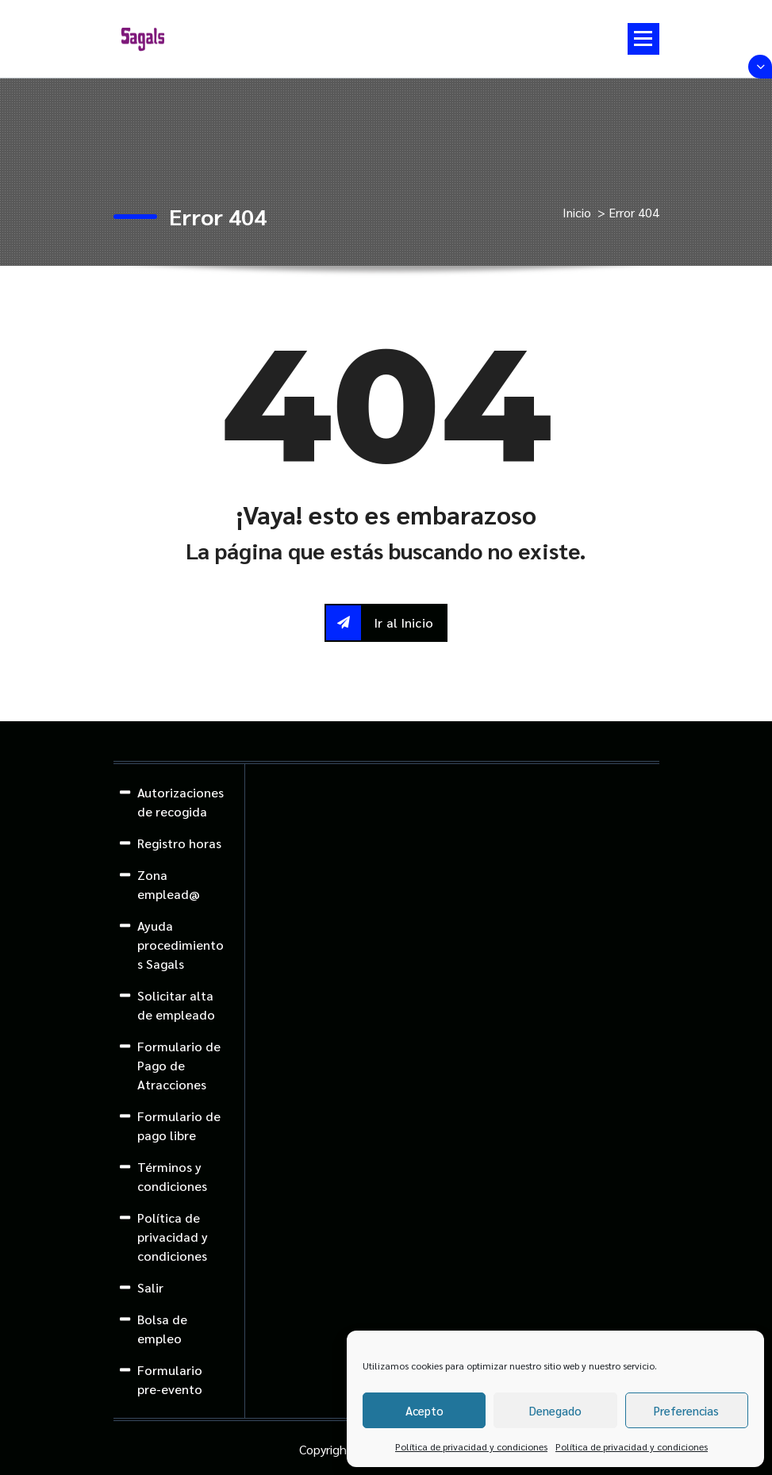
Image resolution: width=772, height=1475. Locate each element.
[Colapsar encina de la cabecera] (760, 67)
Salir (150, 1287)
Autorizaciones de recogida (180, 802)
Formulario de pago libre (179, 1125)
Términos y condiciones (172, 1176)
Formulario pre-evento (169, 1379)
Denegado (555, 1410)
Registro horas (179, 843)
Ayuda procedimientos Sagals (180, 944)
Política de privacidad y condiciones (471, 1446)
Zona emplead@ (168, 884)
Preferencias (686, 1410)
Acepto (424, 1410)
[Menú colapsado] (643, 39)
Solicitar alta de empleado (176, 1005)
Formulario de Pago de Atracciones (179, 1065)
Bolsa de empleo (162, 1328)
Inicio (577, 212)
